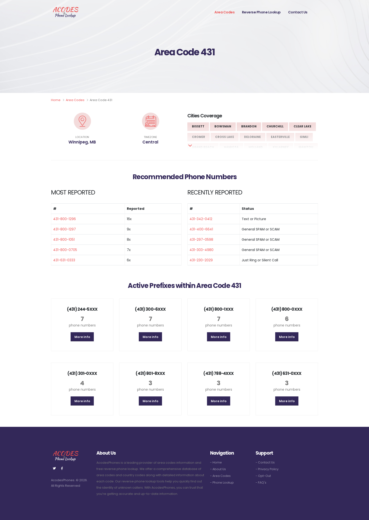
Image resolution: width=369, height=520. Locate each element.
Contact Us (298, 12)
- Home (216, 462)
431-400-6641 (201, 229)
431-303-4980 (201, 249)
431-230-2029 (201, 260)
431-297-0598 (201, 239)
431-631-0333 (64, 260)
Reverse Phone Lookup (261, 12)
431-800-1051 (64, 239)
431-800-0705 (65, 249)
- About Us (218, 469)
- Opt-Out (263, 476)
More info (82, 337)
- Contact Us (265, 462)
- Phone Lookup (222, 482)
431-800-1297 (64, 229)
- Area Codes (220, 476)
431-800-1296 (64, 219)
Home (56, 100)
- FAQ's (261, 482)
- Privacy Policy (267, 469)
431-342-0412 (201, 219)
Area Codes (224, 12)
